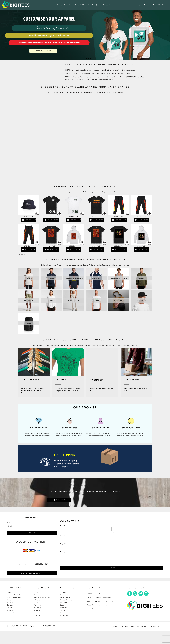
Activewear (37, 600)
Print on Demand (66, 600)
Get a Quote (11, 602)
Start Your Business (14, 597)
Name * (62, 526)
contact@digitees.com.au (102, 597)
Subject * (63, 544)
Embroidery (64, 615)
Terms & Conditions (155, 626)
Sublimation (64, 613)
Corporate (37, 602)
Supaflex (63, 610)
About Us (10, 610)
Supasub (63, 605)
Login (139, 5)
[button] (34, 362)
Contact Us (11, 613)
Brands (9, 600)
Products (10, 592)
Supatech (63, 608)
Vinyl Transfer (65, 597)
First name (63, 532)
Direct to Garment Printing (69, 595)
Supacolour (64, 602)
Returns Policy (130, 626)
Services (10, 608)
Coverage (10, 605)
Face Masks (38, 615)
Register (147, 5)
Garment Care (118, 626)
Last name (115, 532)
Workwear (37, 605)
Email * (62, 536)
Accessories (38, 613)
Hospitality (37, 608)
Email (8, 523)
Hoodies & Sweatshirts (42, 597)
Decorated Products (14, 595)
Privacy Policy (141, 626)
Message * (63, 552)
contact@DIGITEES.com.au (74, 79)
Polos (36, 595)
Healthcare (37, 610)
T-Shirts (36, 592)
